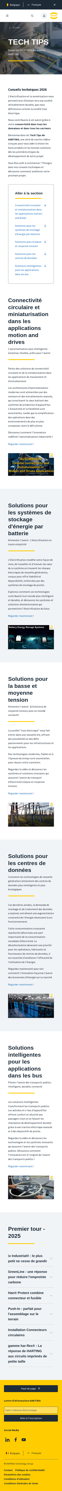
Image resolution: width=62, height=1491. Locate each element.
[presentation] (34, 4)
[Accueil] (14, 28)
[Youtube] (24, 1439)
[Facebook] (15, 1439)
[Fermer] (54, 4)
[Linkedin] (7, 1439)
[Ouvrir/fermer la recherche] (32, 15)
